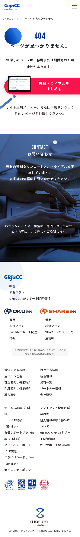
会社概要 (46, 394)
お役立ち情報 (49, 370)
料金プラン (16, 326)
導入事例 (10, 394)
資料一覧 (46, 382)
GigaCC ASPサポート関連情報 (29, 298)
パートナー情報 (50, 388)
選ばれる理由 (13, 376)
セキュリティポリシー (19, 470)
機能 (12, 319)
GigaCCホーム (11, 18)
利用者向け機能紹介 (17, 388)
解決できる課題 (14, 370)
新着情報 (46, 376)
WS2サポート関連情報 (55, 445)
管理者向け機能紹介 (17, 382)
